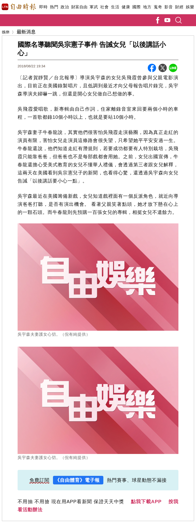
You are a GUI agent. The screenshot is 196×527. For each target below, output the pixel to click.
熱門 (54, 7)
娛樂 (190, 7)
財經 (179, 7)
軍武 (94, 7)
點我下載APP (146, 501)
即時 (43, 7)
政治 (65, 7)
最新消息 (26, 31)
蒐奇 (158, 7)
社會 (104, 7)
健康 (126, 7)
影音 (168, 7)
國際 (136, 7)
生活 (115, 7)
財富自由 (79, 7)
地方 (147, 7)
